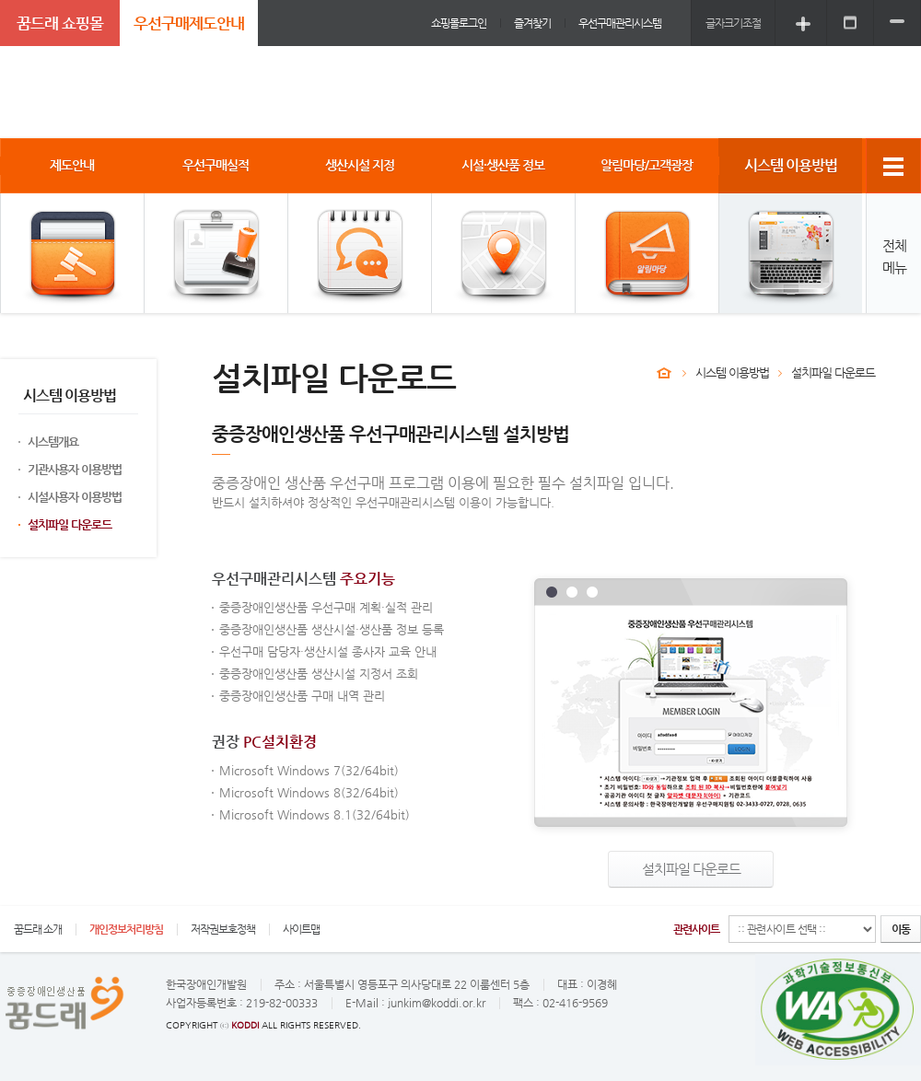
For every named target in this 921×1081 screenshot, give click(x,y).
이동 (901, 929)
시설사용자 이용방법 (75, 497)
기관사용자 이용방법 (75, 469)
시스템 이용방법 (732, 372)
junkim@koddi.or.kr (436, 1002)
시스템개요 (53, 441)
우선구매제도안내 (189, 23)
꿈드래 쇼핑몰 (60, 23)
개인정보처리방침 (126, 929)
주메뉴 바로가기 (0, 0)
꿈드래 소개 (38, 929)
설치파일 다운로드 (69, 524)
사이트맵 (301, 929)
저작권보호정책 (223, 929)
